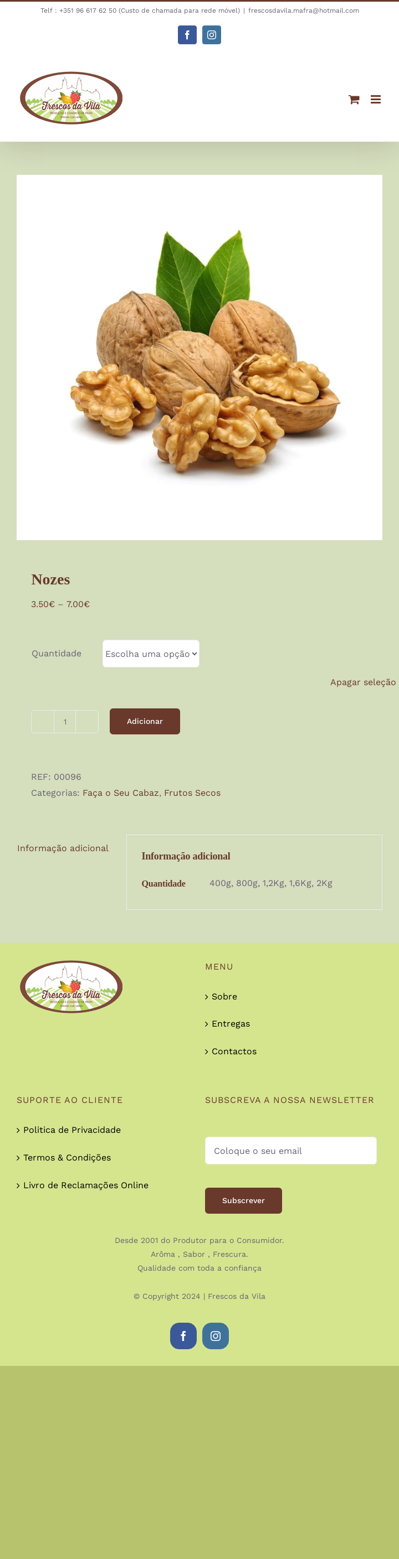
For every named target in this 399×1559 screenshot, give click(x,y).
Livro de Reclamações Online (86, 1185)
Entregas (231, 1023)
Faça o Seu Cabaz (121, 793)
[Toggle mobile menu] (376, 99)
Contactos (234, 1051)
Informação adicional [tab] (63, 848)
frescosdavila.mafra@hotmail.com (303, 10)
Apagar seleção (363, 682)
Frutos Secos (192, 793)
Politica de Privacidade (72, 1130)
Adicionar (145, 721)
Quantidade (56, 653)
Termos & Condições (67, 1157)
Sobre (224, 996)
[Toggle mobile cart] (354, 99)
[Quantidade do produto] (65, 722)
